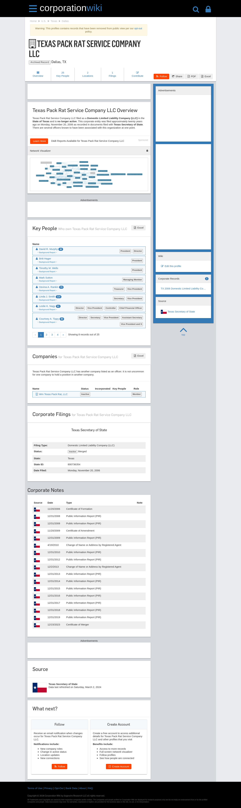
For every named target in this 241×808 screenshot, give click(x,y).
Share (177, 76)
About (82, 788)
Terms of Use (34, 788)
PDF (191, 76)
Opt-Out (59, 788)
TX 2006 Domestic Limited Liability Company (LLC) (185, 288)
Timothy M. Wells (46, 268)
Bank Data (71, 788)
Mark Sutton (44, 277)
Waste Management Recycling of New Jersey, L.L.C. (63, 179)
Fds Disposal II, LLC (93, 169)
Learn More (39, 141)
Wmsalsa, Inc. (64, 166)
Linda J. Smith (52, 166)
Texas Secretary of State (178, 312)
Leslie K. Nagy (48, 306)
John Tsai (59, 184)
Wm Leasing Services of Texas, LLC (72, 165)
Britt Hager (43, 258)
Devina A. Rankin (59, 163)
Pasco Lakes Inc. (77, 177)
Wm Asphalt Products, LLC (56, 169)
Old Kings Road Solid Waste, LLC (84, 165)
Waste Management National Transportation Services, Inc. (135, 174)
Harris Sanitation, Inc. (76, 172)
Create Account (118, 766)
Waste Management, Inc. (68, 170)
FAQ (90, 788)
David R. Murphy (49, 249)
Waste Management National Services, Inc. (106, 183)
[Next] (63, 335)
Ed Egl (46, 168)
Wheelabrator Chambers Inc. (92, 183)
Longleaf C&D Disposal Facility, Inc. (77, 182)
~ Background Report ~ (47, 252)
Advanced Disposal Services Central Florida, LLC (92, 186)
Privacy (48, 788)
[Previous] (35, 335)
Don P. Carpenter (48, 173)
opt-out (138, 28)
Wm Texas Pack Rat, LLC (51, 394)
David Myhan (83, 174)
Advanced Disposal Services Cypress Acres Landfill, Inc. (118, 174)
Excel (206, 76)
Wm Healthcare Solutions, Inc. (40, 175)
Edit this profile (171, 266)
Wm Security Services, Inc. (94, 165)
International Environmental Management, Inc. (103, 174)
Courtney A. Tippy (52, 177)
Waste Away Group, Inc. (60, 173)
